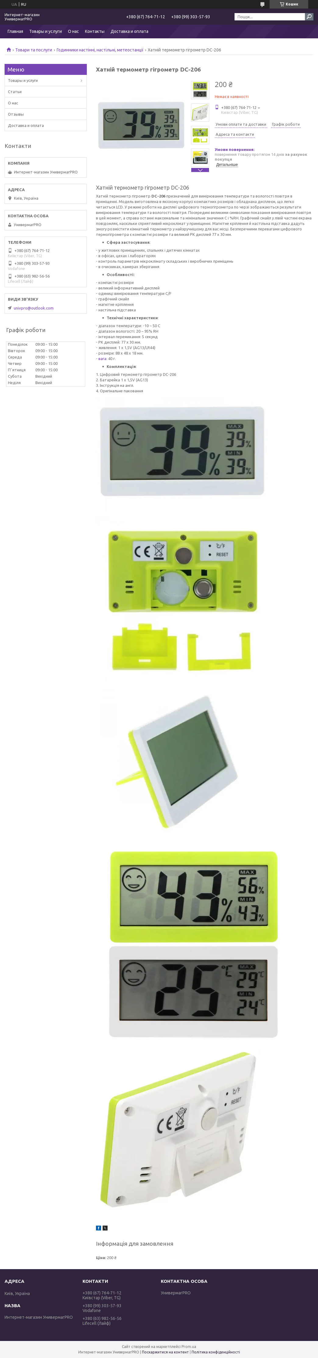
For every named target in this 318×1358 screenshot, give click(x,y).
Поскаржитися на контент (165, 1352)
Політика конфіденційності (216, 1352)
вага (102, 358)
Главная (15, 31)
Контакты (94, 31)
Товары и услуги (45, 31)
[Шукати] (309, 16)
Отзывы (16, 114)
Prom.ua (189, 1347)
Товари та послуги (33, 49)
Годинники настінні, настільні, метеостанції (100, 49)
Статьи (15, 91)
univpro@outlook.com (34, 308)
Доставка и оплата (129, 31)
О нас (73, 31)
